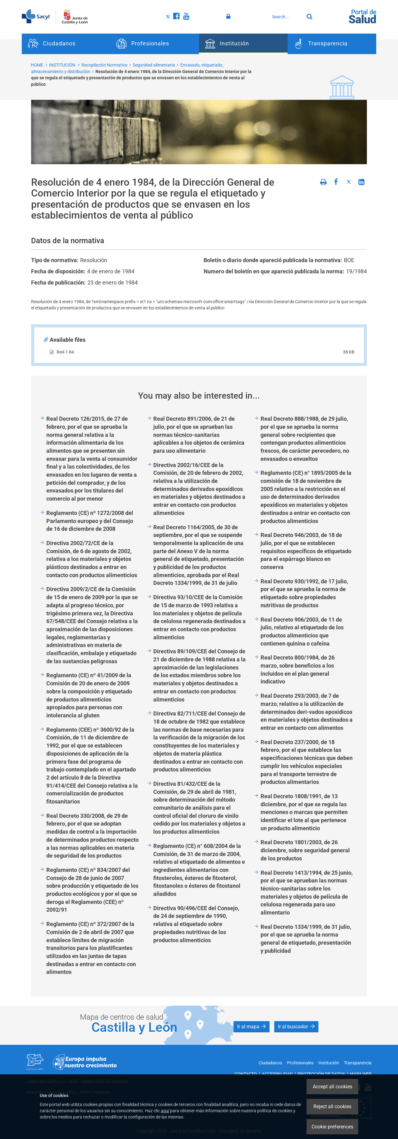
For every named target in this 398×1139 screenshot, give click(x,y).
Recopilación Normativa (104, 65)
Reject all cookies (332, 1106)
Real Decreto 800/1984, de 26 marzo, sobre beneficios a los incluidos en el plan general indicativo (298, 669)
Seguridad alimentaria (154, 65)
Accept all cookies (332, 1087)
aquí (165, 1110)
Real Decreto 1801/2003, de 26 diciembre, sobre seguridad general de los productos (305, 850)
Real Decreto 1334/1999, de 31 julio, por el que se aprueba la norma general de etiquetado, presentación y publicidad (306, 939)
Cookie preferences (332, 1127)
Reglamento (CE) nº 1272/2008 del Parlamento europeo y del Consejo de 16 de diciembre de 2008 (89, 521)
